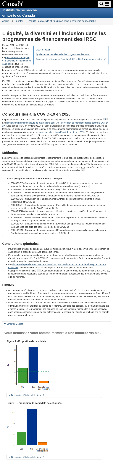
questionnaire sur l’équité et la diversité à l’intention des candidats (16, 60)
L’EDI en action (43, 50)
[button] (104, 4)
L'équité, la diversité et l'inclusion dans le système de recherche (62, 21)
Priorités (19, 21)
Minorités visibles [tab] (14, 324)
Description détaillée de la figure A (27, 395)
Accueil (6, 21)
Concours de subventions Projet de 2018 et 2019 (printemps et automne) (71, 59)
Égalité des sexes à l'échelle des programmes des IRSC (63, 54)
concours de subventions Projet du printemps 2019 (60, 132)
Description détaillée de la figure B (27, 457)
